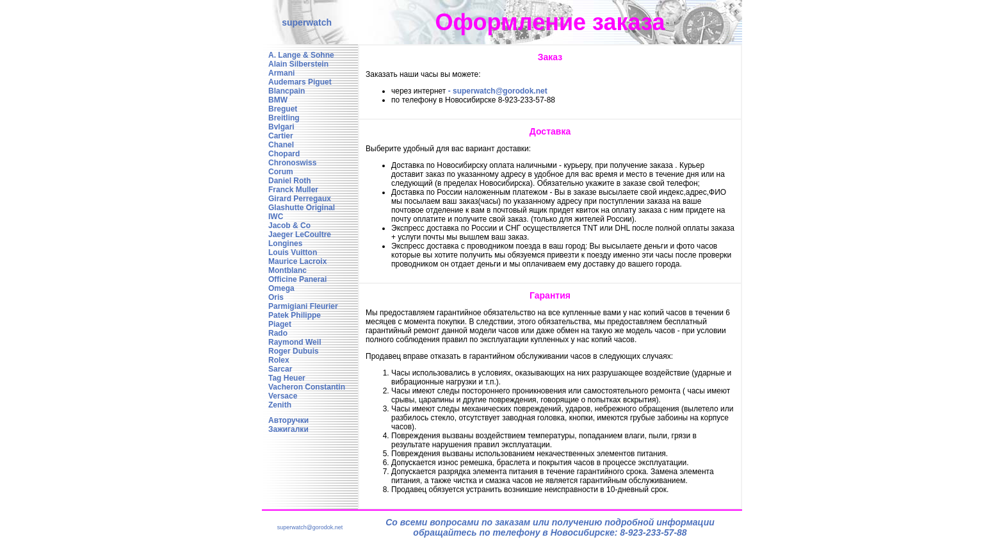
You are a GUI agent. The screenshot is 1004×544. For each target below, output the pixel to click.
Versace (282, 396)
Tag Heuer (286, 378)
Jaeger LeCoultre (299, 234)
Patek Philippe (294, 315)
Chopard (284, 153)
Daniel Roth (289, 180)
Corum (280, 171)
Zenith (279, 404)
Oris (276, 297)
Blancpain (286, 91)
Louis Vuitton (292, 252)
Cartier (280, 135)
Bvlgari (281, 126)
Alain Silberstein (298, 64)
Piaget (279, 324)
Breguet (282, 108)
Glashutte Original (301, 207)
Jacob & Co (289, 225)
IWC (275, 216)
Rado (277, 333)
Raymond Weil (294, 342)
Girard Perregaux (299, 198)
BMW (277, 99)
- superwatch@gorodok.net (497, 91)
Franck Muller (293, 189)
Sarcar (280, 369)
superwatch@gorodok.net (310, 527)
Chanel (281, 144)
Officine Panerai (297, 279)
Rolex (278, 360)
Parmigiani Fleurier (303, 306)
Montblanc (287, 270)
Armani (281, 73)
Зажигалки (288, 429)
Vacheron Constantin (306, 387)
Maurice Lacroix (297, 261)
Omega (281, 288)
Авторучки (288, 420)
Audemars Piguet (300, 82)
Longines (285, 243)
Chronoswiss (292, 162)
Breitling (284, 117)
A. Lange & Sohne (301, 55)
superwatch (307, 22)
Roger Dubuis (293, 351)
